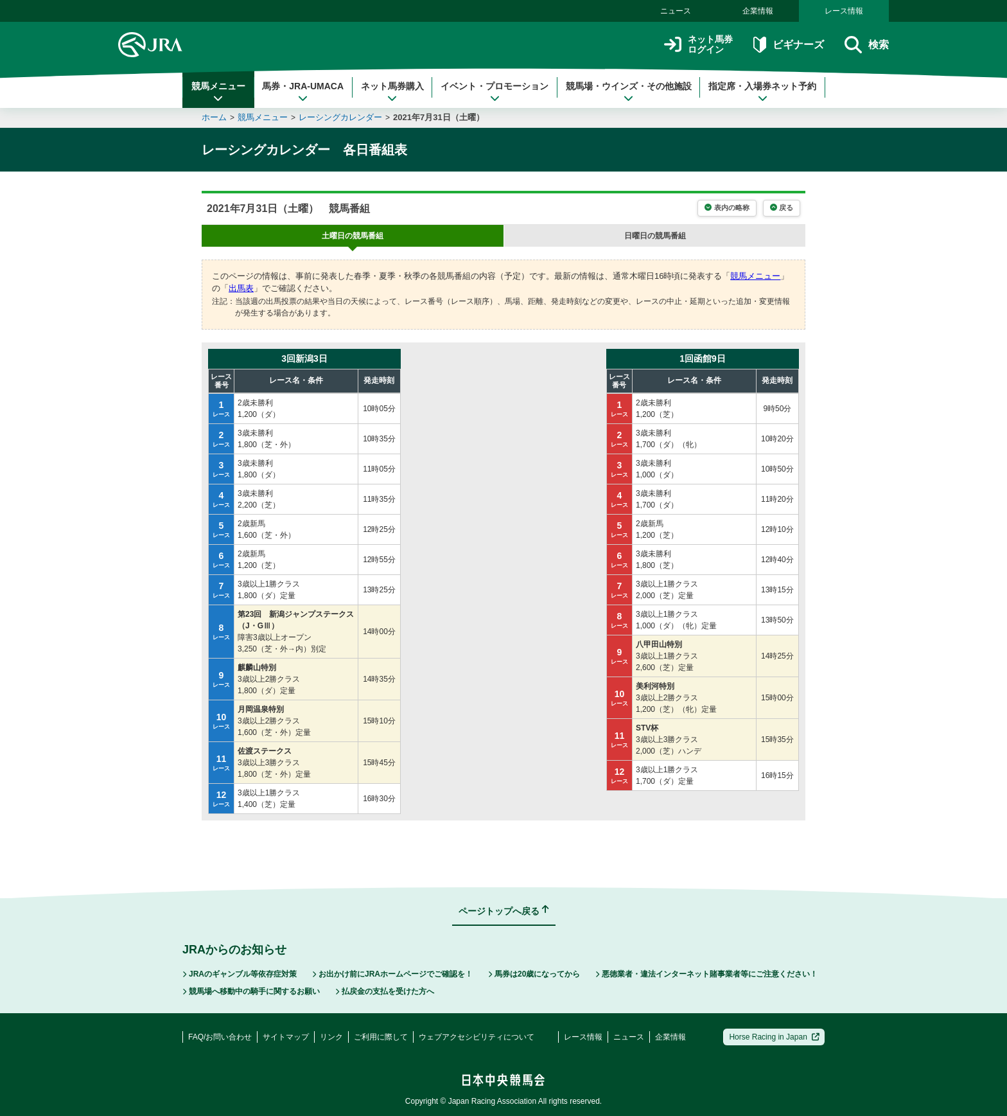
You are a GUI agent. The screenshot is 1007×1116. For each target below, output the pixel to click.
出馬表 (241, 288)
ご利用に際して (381, 1036)
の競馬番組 (352, 235)
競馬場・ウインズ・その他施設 (629, 92)
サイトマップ (286, 1036)
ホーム (214, 117)
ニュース (675, 10)
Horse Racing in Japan (774, 1036)
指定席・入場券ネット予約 (762, 92)
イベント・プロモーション (494, 92)
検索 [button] (867, 44)
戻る (781, 207)
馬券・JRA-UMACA (303, 92)
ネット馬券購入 (392, 92)
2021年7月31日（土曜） (438, 117)
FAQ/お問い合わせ (220, 1036)
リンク (331, 1036)
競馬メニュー (218, 92)
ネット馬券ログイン (698, 44)
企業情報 (757, 10)
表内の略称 (727, 207)
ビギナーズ (788, 45)
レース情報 (844, 10)
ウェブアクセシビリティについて (476, 1036)
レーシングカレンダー (340, 117)
